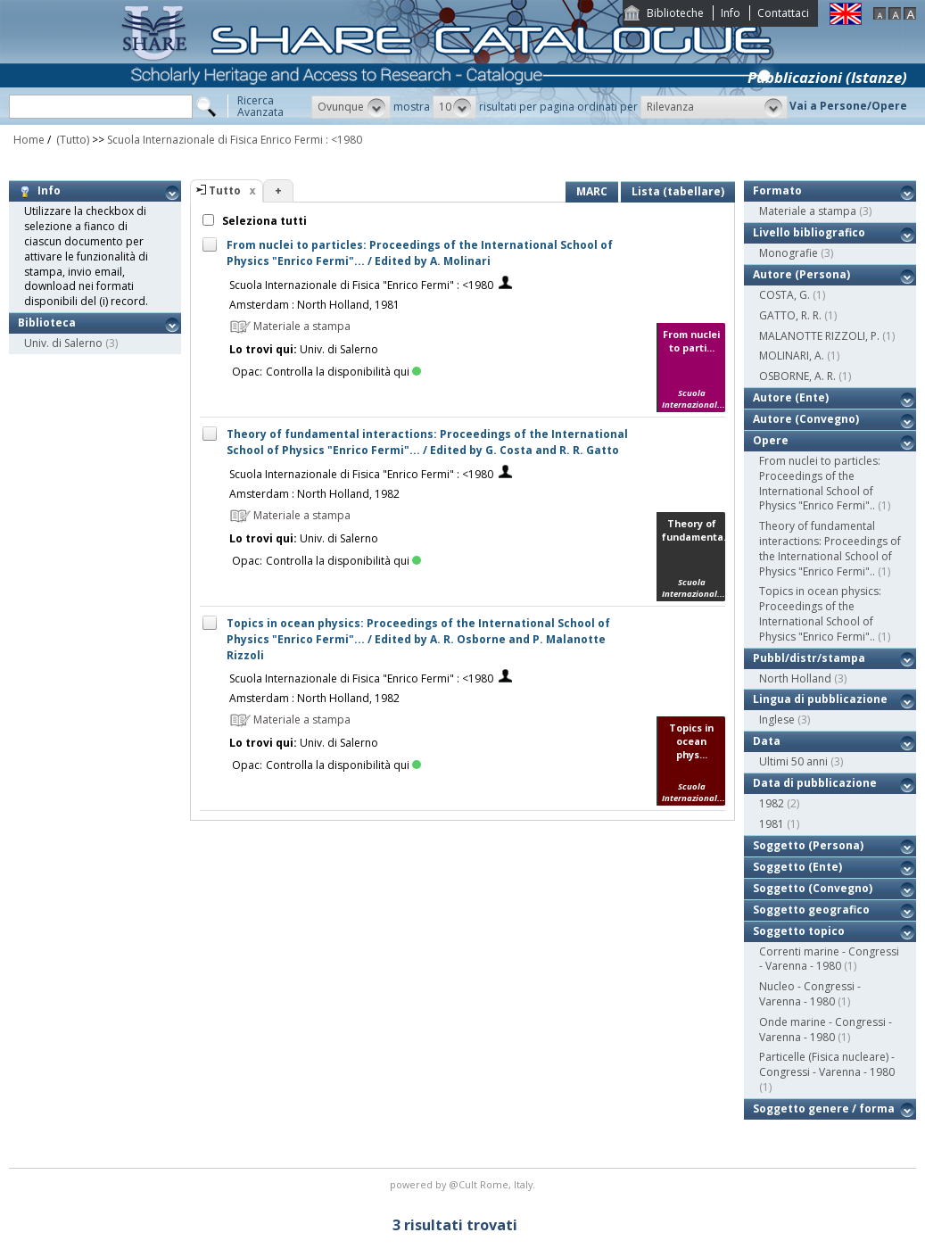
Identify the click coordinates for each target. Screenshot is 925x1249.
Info (730, 13)
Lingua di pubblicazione (820, 699)
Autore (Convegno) (806, 418)
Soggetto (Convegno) (812, 888)
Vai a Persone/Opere (848, 105)
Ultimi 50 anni (793, 761)
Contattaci (783, 13)
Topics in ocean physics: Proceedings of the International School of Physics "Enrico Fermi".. (820, 613)
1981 (771, 823)
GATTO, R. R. (790, 315)
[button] (351, 107)
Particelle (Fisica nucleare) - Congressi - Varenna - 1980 (827, 1064)
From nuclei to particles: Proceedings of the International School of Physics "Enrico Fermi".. (819, 483)
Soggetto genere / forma (824, 1108)
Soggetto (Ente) (797, 866)
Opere (771, 440)
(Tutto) (71, 139)
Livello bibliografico (809, 232)
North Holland (795, 678)
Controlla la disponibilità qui (343, 371)
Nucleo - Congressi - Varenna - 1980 (810, 994)
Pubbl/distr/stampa (809, 658)
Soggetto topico (799, 931)
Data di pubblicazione (815, 782)
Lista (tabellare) (678, 191)
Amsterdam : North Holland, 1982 (314, 493)
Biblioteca (47, 322)
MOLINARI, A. (791, 355)
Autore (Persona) (801, 274)
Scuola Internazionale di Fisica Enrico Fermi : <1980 (234, 139)
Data (766, 741)
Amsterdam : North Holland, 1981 (314, 304)
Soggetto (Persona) (808, 845)
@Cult (464, 1184)
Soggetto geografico (811, 909)
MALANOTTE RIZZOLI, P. (819, 335)
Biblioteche (675, 13)
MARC (591, 191)
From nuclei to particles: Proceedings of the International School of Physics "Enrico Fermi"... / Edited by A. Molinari (420, 253)
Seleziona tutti (263, 220)
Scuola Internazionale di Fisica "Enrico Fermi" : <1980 (361, 285)
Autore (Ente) (791, 397)
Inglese (777, 719)
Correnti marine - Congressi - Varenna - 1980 (829, 959)
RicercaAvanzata (260, 106)
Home (29, 139)
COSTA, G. (784, 294)
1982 (771, 803)
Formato (777, 190)
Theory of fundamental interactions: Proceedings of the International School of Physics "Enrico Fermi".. (830, 548)
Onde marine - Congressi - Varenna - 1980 (825, 1029)
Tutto (225, 190)
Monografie (788, 253)
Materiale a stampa (807, 211)
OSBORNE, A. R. (797, 376)
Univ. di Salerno (63, 343)
